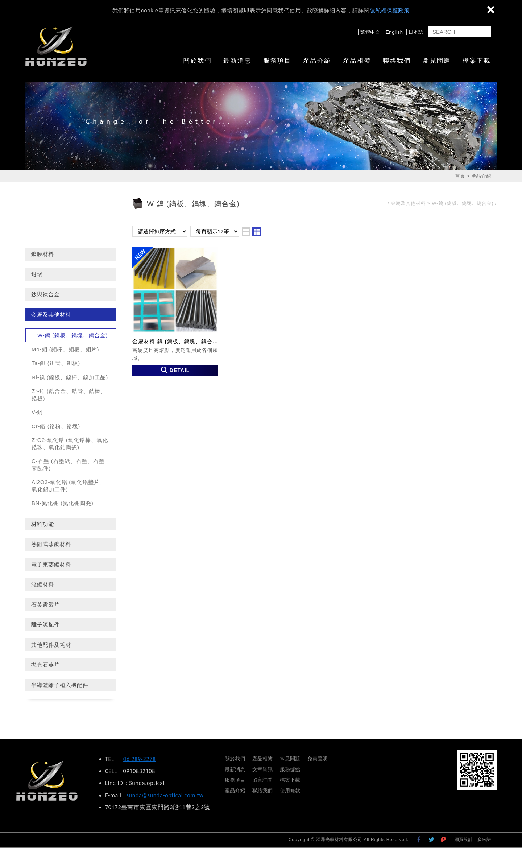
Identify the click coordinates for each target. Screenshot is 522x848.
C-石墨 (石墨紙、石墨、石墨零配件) (68, 464)
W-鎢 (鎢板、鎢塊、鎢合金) (72, 335)
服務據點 (290, 769)
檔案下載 (477, 60)
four (256, 231)
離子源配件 (45, 624)
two (246, 231)
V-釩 (37, 412)
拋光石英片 (45, 665)
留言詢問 (262, 780)
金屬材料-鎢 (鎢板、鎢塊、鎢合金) (175, 311)
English (394, 32)
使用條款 (290, 790)
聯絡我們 (397, 60)
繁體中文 (370, 32)
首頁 (460, 176)
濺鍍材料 (42, 584)
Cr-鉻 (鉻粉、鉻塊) (56, 426)
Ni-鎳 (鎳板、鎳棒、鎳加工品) (70, 377)
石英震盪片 (45, 604)
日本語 (416, 32)
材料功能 (42, 524)
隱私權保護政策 (390, 10)
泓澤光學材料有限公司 (56, 46)
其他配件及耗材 (51, 645)
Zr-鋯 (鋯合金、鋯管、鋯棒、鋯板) (69, 394)
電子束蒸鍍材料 (51, 564)
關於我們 (197, 60)
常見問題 (437, 60)
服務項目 (277, 60)
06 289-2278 (139, 759)
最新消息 (237, 60)
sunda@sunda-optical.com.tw (165, 795)
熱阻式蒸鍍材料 (51, 544)
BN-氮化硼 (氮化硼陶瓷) (63, 503)
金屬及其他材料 (51, 314)
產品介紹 (317, 60)
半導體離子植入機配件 (59, 685)
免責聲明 (317, 758)
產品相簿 (357, 60)
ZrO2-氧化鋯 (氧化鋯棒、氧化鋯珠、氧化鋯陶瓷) (70, 443)
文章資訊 (262, 769)
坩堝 (37, 274)
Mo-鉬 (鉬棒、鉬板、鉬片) (65, 349)
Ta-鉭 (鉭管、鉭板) (56, 363)
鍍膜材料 (42, 254)
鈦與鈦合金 (45, 294)
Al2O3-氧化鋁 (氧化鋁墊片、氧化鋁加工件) (68, 485)
